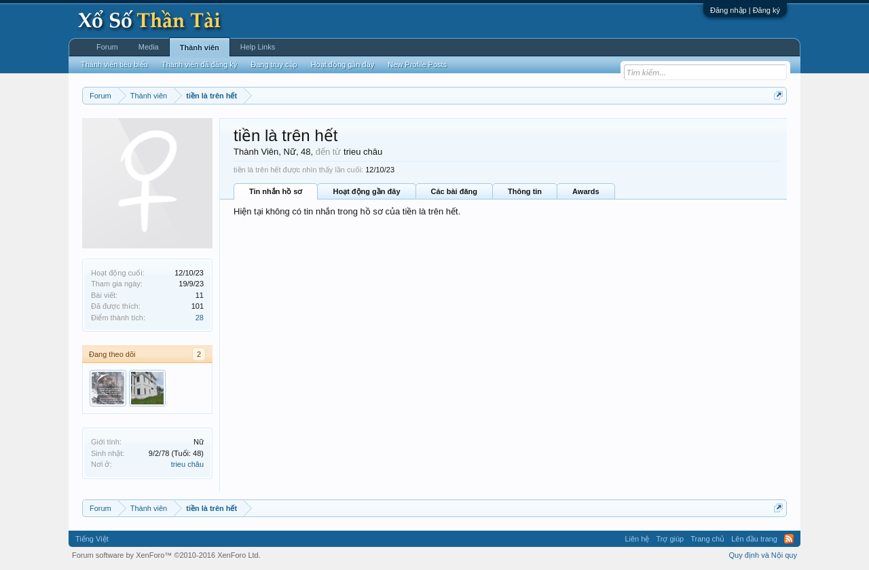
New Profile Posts (417, 64)
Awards (585, 191)
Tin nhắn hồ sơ (275, 191)
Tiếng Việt (92, 539)
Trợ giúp (670, 539)
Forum (107, 47)
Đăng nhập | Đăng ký (745, 10)
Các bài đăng (454, 191)
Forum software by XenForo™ (166, 555)
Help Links (257, 47)
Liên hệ (637, 539)
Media (148, 47)
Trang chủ (707, 539)
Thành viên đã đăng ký (199, 64)
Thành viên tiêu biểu (114, 64)
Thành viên (199, 47)
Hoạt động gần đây (366, 191)
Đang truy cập (274, 64)
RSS (789, 539)
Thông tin (525, 191)
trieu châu (187, 464)
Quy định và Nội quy (763, 555)
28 (200, 318)
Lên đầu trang (754, 539)
